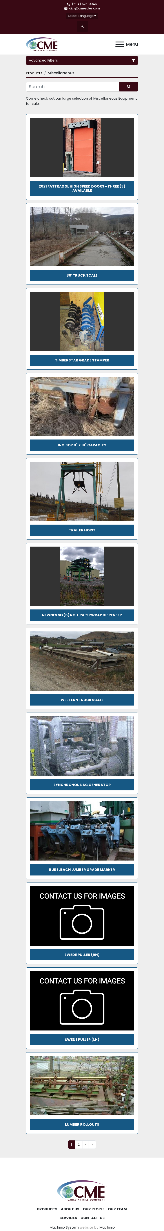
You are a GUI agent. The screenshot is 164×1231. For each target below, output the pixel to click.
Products (47, 1209)
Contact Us (92, 1217)
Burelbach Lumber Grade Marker (82, 869)
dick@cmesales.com (84, 8)
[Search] (72, 86)
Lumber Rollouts (82, 1124)
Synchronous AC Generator (82, 784)
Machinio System (64, 1227)
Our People (93, 1209)
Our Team (117, 1209)
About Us (70, 1209)
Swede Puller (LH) (82, 1039)
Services (68, 1217)
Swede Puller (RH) (82, 954)
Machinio (107, 1227)
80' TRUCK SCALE (82, 275)
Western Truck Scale (82, 699)
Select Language (81, 16)
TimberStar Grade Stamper (82, 360)
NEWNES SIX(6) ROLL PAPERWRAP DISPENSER (82, 615)
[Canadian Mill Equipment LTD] (82, 1190)
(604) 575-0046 (84, 4)
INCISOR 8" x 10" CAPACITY (82, 445)
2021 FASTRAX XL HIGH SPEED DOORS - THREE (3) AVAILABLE (82, 188)
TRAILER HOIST (82, 530)
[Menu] (119, 44)
